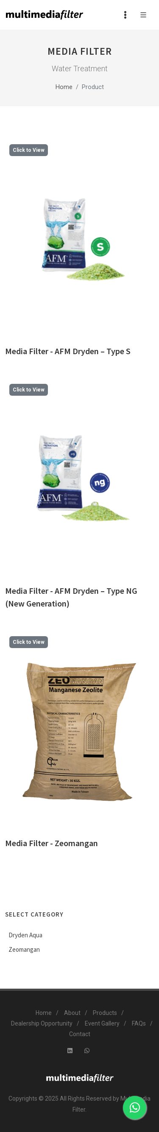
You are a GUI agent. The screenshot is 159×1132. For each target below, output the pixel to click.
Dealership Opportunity (42, 1023)
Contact (79, 1034)
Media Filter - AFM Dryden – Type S (68, 351)
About (72, 1012)
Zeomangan (24, 949)
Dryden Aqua (25, 935)
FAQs (139, 1023)
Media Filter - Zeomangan (51, 843)
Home (64, 87)
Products (105, 1012)
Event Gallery (102, 1023)
